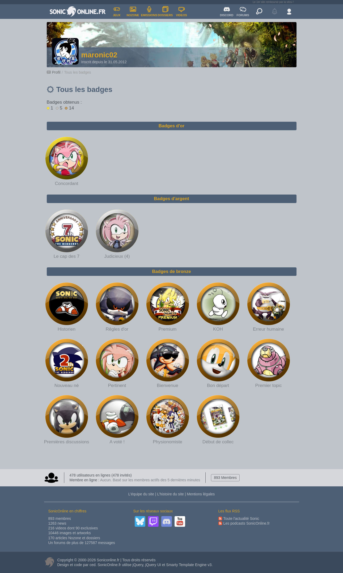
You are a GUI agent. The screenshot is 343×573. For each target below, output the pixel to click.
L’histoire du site (170, 494)
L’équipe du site (141, 494)
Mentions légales (201, 494)
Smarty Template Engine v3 (188, 565)
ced (93, 565)
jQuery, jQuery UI (147, 565)
